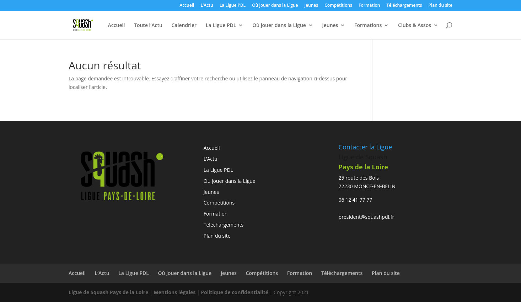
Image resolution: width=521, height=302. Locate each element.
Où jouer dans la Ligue (275, 5)
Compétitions (338, 5)
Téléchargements (404, 5)
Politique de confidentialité (235, 292)
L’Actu (206, 5)
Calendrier (184, 25)
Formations (368, 25)
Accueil (186, 5)
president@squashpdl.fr (366, 216)
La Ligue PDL (233, 5)
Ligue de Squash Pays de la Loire (109, 292)
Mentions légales (174, 292)
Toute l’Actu (148, 25)
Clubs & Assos (414, 25)
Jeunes (311, 5)
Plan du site (440, 5)
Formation (369, 5)
